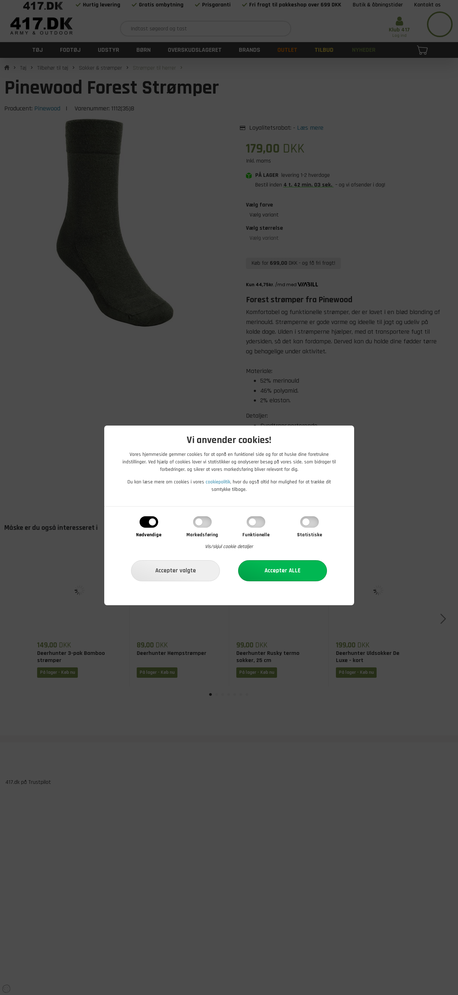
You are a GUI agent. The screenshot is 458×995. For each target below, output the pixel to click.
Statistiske (309, 535)
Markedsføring (202, 535)
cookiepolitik (218, 482)
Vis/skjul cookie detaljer (229, 546)
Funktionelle (256, 535)
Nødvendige (148, 535)
